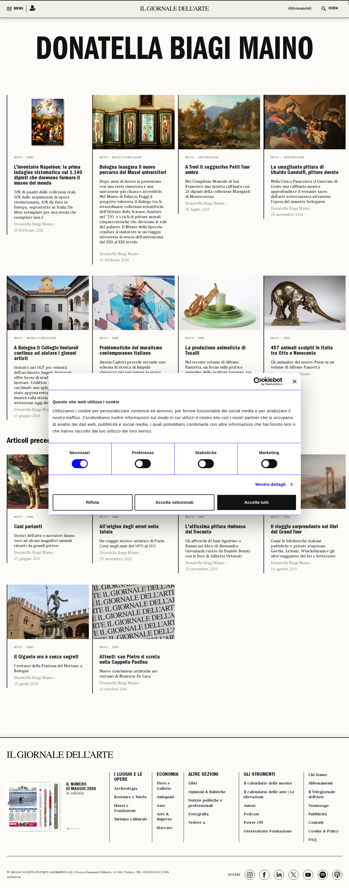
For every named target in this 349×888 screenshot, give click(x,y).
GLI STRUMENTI (256, 858)
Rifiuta (92, 502)
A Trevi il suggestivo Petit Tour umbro (218, 174)
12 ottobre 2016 (113, 772)
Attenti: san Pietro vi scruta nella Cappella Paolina (132, 734)
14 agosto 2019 (284, 635)
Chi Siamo (317, 858)
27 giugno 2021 (27, 612)
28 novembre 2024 (287, 240)
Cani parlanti (37, 579)
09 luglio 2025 (197, 217)
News (18, 157)
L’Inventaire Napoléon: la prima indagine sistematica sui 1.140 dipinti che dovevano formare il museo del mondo (47, 201)
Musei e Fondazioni (127, 157)
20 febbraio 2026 (28, 281)
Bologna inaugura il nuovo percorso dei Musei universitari (133, 178)
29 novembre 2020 (116, 616)
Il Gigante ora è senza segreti (41, 730)
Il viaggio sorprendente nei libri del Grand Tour (304, 588)
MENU (18, 9)
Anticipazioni (208, 157)
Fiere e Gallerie (161, 871)
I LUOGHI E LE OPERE (128, 862)
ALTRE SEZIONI (199, 858)
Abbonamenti (299, 8)
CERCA (333, 8)
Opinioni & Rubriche (206, 878)
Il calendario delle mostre (261, 871)
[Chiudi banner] (295, 381)
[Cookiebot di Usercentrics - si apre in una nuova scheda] (257, 381)
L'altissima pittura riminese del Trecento (217, 588)
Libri (30, 157)
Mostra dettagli (270, 484)
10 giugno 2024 (27, 466)
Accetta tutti (256, 502)
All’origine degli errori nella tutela (131, 584)
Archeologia (127, 875)
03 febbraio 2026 (114, 276)
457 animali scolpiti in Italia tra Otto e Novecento (305, 380)
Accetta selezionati (174, 502)
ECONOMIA (163, 858)
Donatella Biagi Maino (33, 275)
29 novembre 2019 (201, 635)
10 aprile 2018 (26, 763)
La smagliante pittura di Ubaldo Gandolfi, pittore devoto (300, 183)
